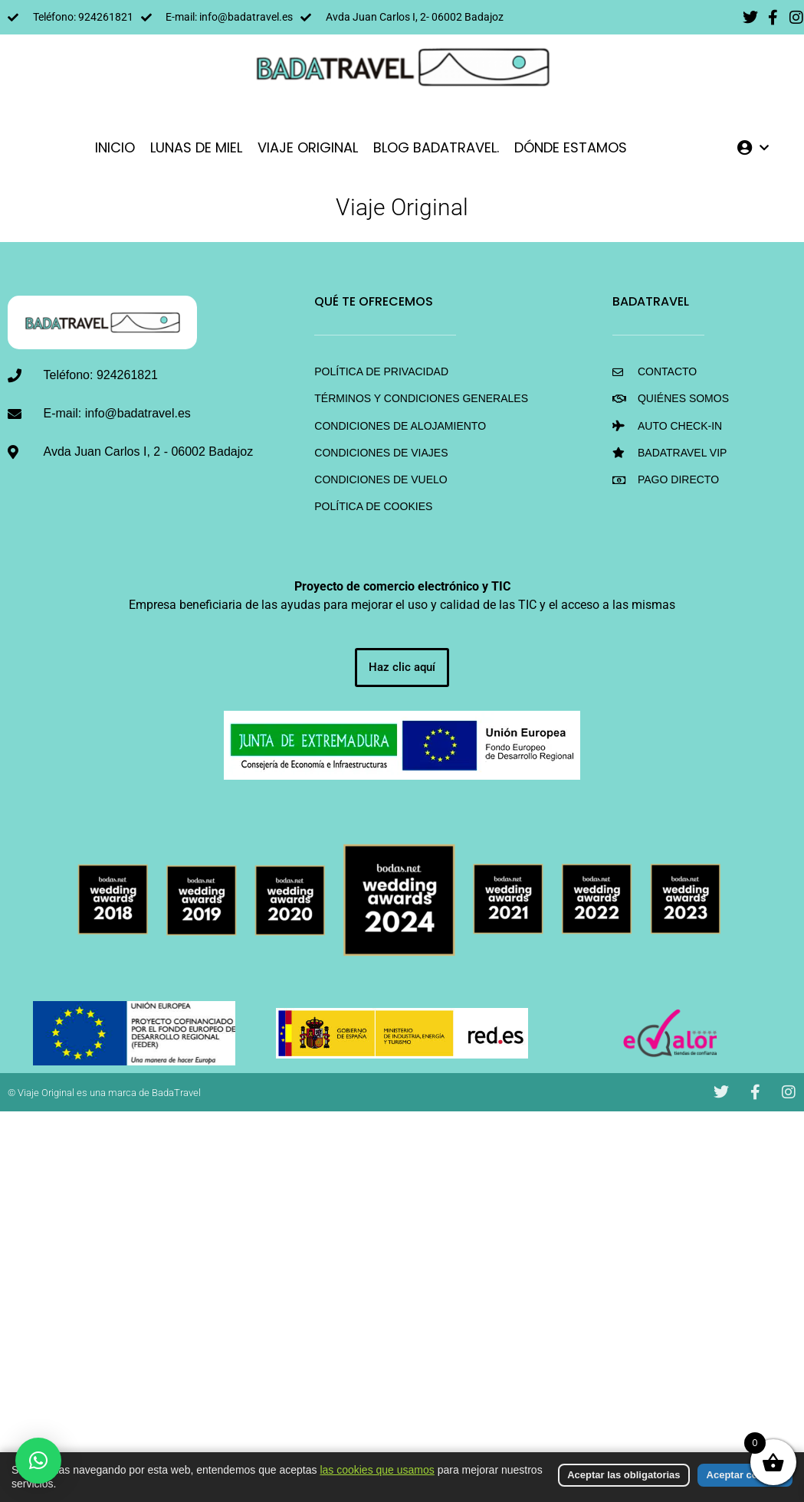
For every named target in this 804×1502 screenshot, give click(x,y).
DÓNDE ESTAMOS (570, 147)
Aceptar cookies (745, 1475)
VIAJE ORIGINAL (308, 147)
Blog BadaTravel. (436, 147)
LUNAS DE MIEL (196, 147)
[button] (38, 1461)
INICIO (115, 147)
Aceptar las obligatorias (623, 1475)
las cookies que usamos (377, 1470)
